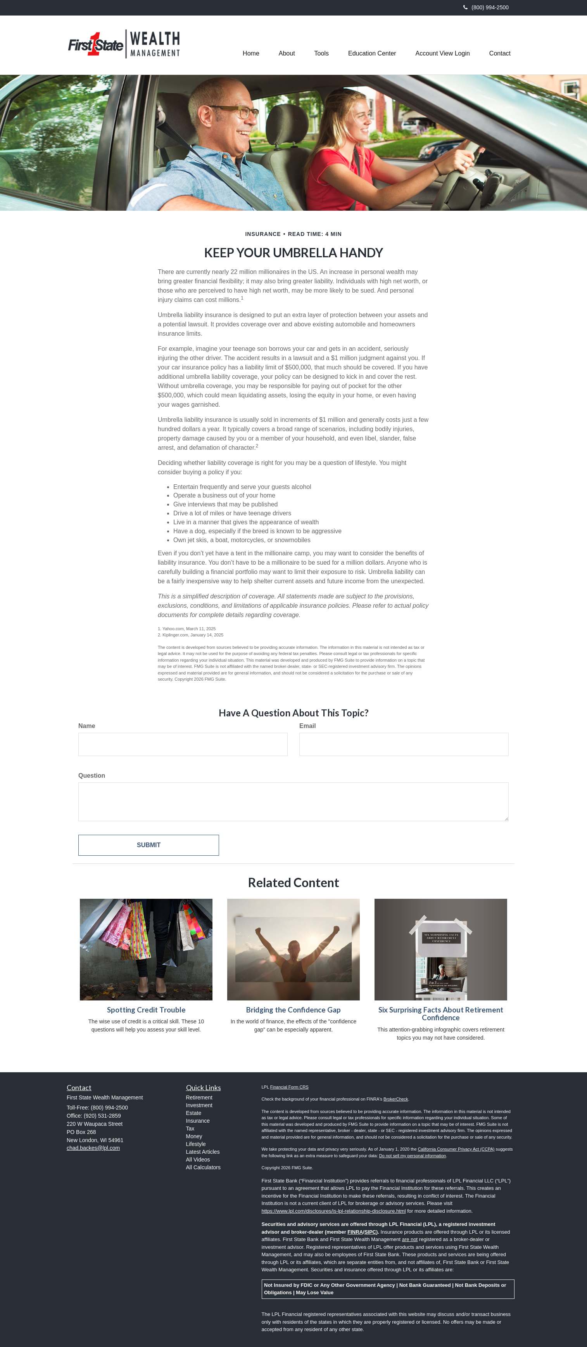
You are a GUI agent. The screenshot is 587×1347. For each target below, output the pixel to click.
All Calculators (203, 1167)
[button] (287, 45)
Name (86, 726)
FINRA (355, 1232)
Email (307, 726)
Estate (194, 1113)
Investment (199, 1105)
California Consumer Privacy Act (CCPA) (456, 1149)
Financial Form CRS (289, 1087)
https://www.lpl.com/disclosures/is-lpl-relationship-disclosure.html (334, 1211)
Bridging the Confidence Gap (293, 1009)
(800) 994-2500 (486, 7)
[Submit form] (148, 845)
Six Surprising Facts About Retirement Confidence (440, 1013)
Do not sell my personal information (412, 1155)
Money (194, 1136)
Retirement (199, 1097)
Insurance (198, 1121)
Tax (190, 1128)
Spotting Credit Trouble (146, 1009)
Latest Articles (203, 1152)
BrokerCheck (395, 1099)
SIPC (370, 1232)
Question (91, 775)
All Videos (198, 1159)
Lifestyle (196, 1144)
